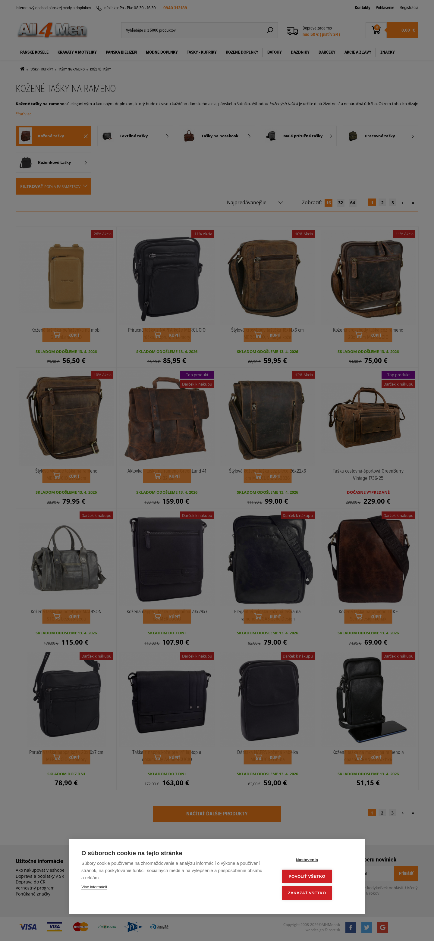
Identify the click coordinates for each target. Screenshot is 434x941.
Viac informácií (94, 888)
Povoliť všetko (316, 877)
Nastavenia (316, 861)
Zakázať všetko (316, 893)
